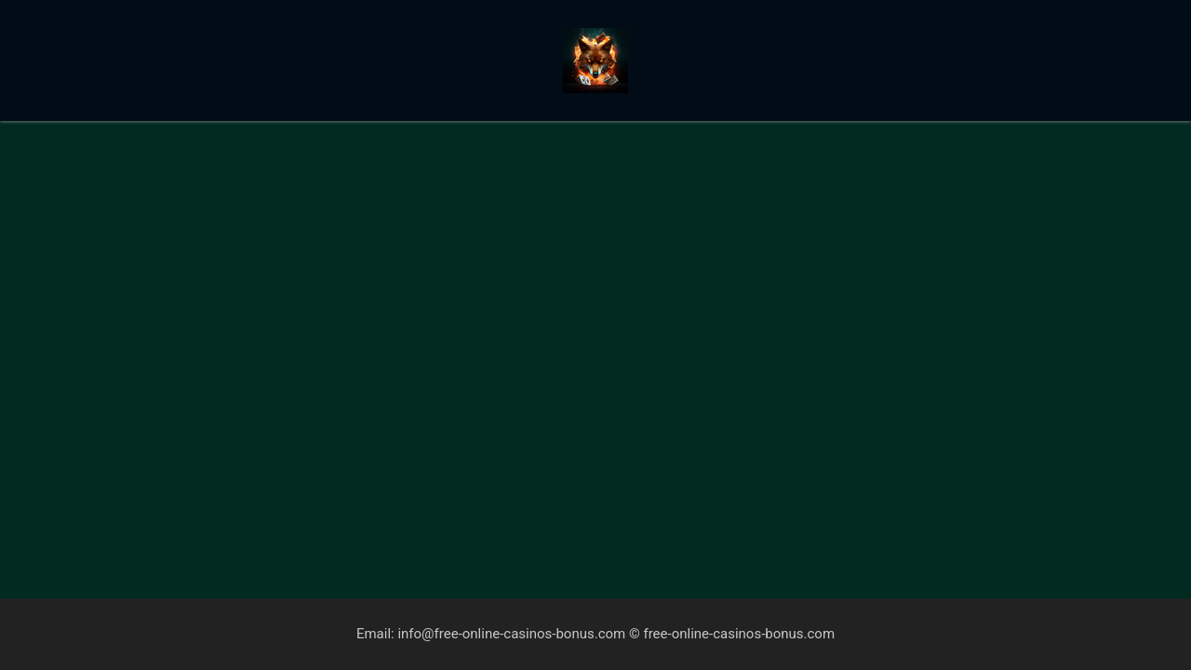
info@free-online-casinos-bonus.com (511, 633)
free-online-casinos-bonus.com (739, 633)
